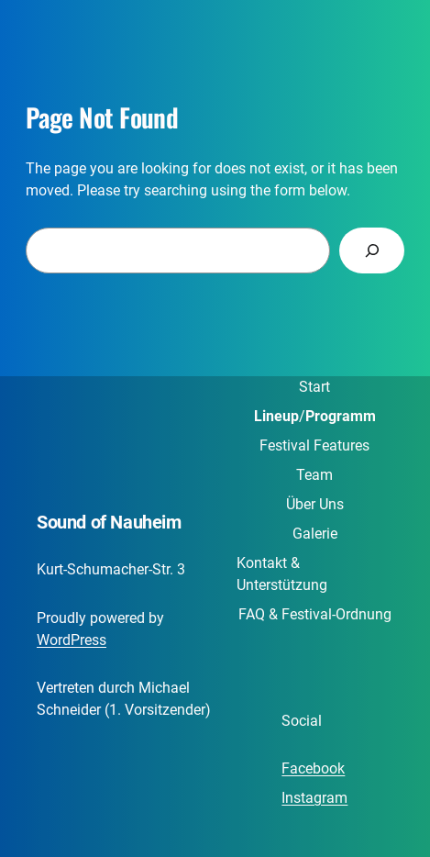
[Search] (371, 250)
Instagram (314, 798)
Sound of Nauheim (109, 522)
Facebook (313, 768)
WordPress (71, 640)
